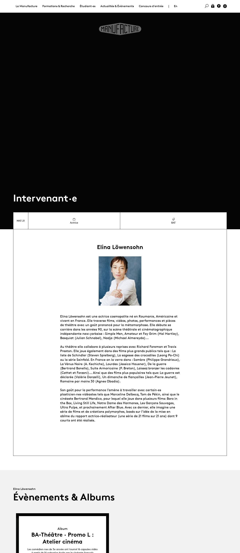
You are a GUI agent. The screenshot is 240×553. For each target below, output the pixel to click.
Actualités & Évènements (117, 6)
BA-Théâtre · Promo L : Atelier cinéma (62, 538)
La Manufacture (26, 6)
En (175, 6)
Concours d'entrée (151, 6)
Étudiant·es (87, 6)
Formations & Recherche (58, 6)
